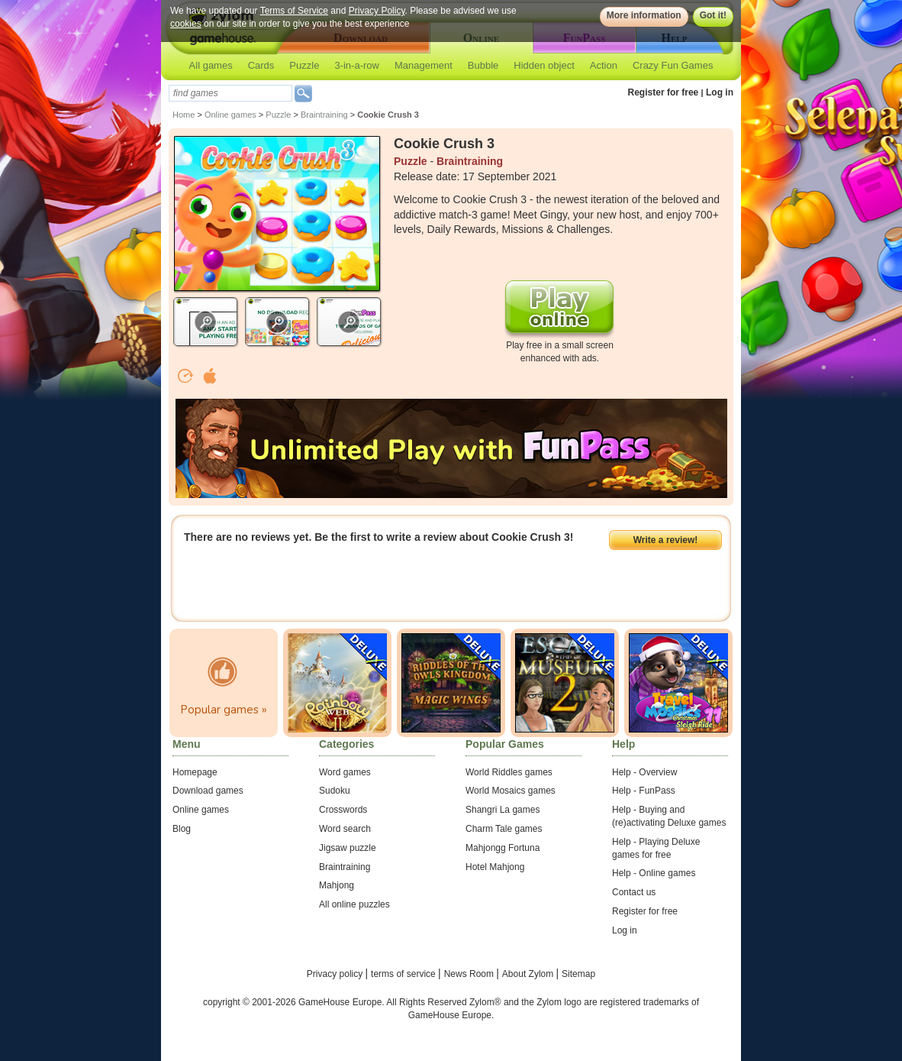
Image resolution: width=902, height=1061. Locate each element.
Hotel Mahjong (494, 867)
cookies (185, 23)
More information (644, 15)
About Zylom (529, 974)
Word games (345, 772)
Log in (719, 92)
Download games (207, 790)
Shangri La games (502, 809)
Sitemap (578, 974)
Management (424, 65)
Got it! (713, 15)
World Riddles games (508, 772)
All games (211, 65)
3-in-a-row (356, 65)
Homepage (194, 772)
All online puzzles (354, 904)
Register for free (663, 92)
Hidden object (544, 65)
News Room (470, 974)
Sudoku (334, 790)
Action (603, 65)
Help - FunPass (643, 790)
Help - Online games (653, 873)
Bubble (483, 65)
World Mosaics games (510, 790)
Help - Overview (644, 772)
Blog (181, 828)
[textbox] (230, 93)
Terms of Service (294, 10)
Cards (261, 65)
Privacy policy (336, 974)
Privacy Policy (377, 10)
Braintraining (324, 114)
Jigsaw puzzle (347, 848)
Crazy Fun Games (673, 65)
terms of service (404, 974)
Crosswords (343, 809)
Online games (230, 114)
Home (183, 114)
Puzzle (304, 65)
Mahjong (336, 885)
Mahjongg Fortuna (502, 848)
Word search (345, 828)
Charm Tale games (504, 828)
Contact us (634, 892)
